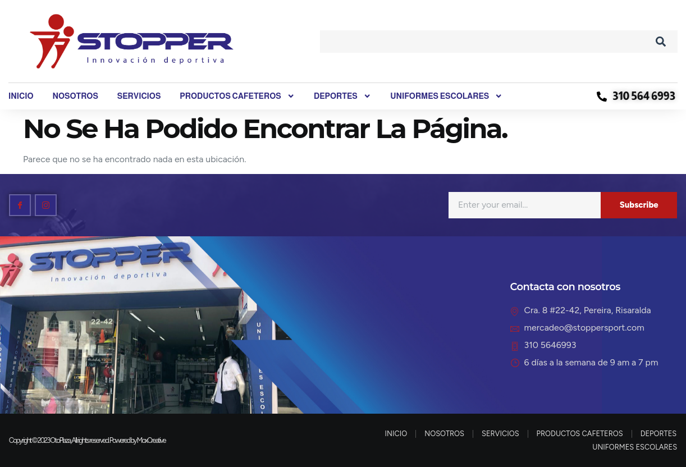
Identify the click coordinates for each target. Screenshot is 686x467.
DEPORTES (342, 96)
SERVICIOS (139, 95)
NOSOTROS (75, 95)
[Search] (661, 41)
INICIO (20, 95)
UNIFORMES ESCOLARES (446, 96)
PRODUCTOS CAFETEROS (237, 96)
